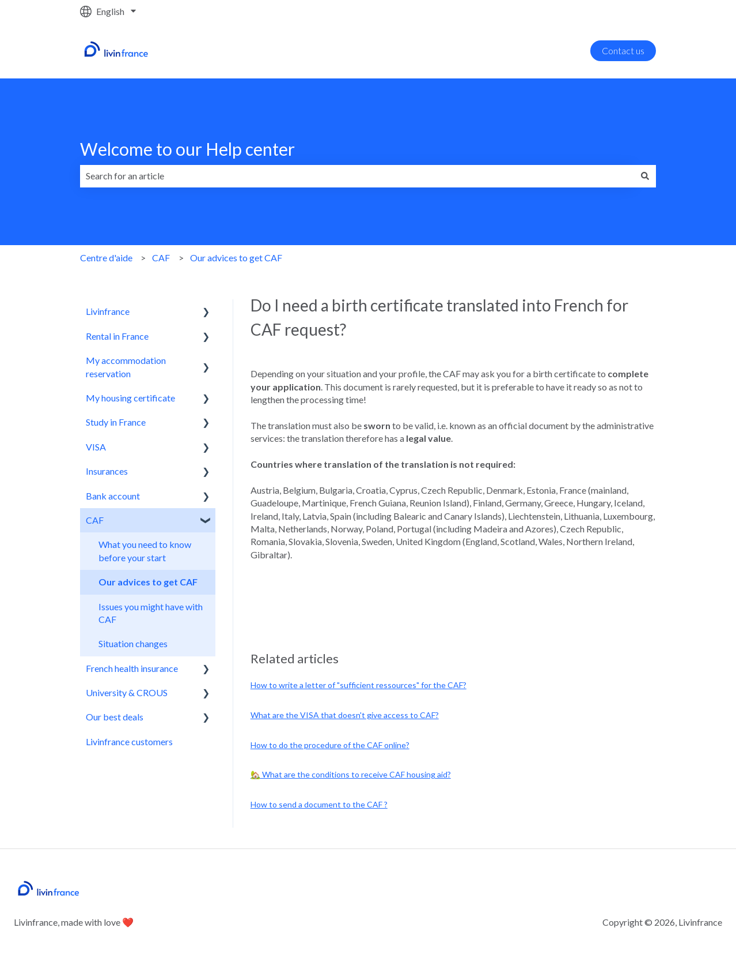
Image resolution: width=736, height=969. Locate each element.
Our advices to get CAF (236, 257)
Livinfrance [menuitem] (108, 311)
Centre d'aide (106, 257)
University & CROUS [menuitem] (127, 692)
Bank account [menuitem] (113, 495)
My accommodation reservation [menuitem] (126, 366)
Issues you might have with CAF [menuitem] (150, 613)
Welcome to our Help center (187, 148)
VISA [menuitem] (96, 446)
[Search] (645, 176)
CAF (161, 257)
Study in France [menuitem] (116, 421)
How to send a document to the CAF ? (319, 804)
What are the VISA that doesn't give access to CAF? (345, 715)
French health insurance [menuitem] (132, 668)
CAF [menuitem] (95, 519)
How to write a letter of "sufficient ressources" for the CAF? (358, 685)
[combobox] (357, 176)
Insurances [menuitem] (107, 470)
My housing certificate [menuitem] (130, 397)
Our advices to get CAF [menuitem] (148, 581)
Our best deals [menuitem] (114, 716)
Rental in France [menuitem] (117, 335)
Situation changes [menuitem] (133, 643)
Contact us (623, 50)
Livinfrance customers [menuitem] (129, 741)
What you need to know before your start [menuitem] (144, 550)
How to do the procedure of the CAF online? (330, 745)
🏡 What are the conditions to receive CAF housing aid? (351, 774)
